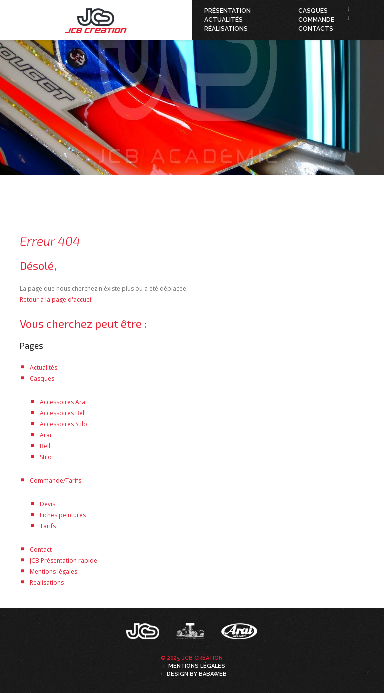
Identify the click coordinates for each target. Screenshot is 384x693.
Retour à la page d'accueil (56, 299)
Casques (313, 10)
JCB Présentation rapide (64, 560)
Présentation (227, 10)
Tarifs (48, 526)
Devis (48, 504)
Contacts (316, 28)
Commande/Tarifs (56, 480)
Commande (316, 19)
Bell (45, 446)
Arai (46, 435)
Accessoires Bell (63, 413)
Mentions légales (54, 571)
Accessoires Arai (63, 402)
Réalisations (226, 28)
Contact (41, 549)
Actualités (223, 19)
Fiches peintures (63, 515)
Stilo (46, 457)
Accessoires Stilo (64, 424)
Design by (197, 674)
